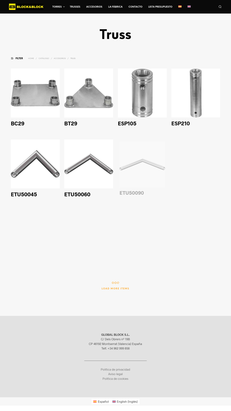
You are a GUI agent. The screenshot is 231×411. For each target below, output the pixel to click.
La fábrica (115, 7)
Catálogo (44, 59)
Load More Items (115, 289)
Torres (57, 7)
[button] (19, 58)
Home (31, 59)
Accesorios (94, 7)
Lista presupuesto (160, 7)
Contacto (135, 7)
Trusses (75, 7)
